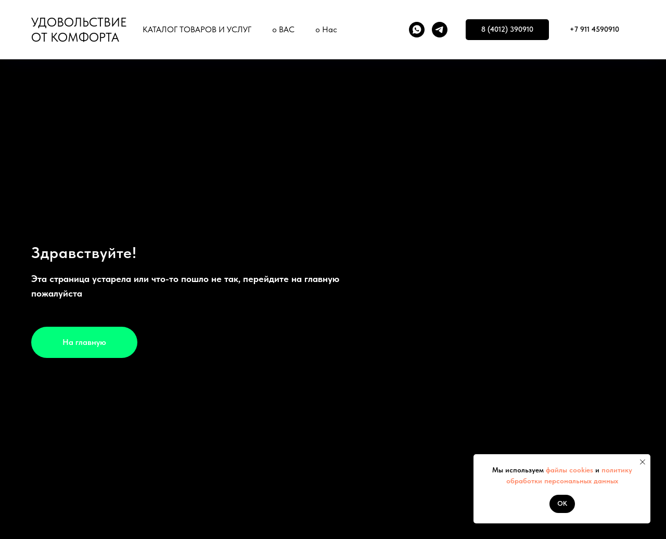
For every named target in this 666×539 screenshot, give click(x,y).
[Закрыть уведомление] (642, 462)
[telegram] (439, 29)
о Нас (326, 29)
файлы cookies (568, 470)
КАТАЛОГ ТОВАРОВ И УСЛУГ (197, 29)
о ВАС (283, 29)
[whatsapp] (417, 29)
